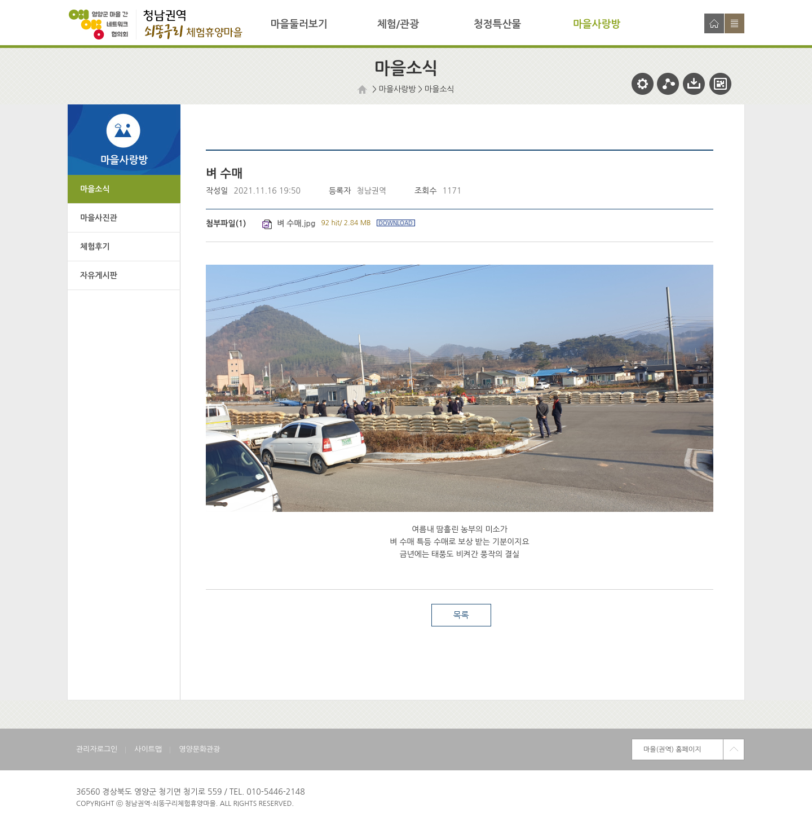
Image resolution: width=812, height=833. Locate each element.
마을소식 (439, 89)
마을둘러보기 (299, 24)
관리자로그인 (96, 749)
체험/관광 (398, 24)
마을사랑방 (597, 24)
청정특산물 (498, 24)
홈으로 (714, 23)
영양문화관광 (199, 749)
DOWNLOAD (396, 223)
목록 (461, 615)
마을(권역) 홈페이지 (672, 749)
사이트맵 (734, 23)
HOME (364, 89)
